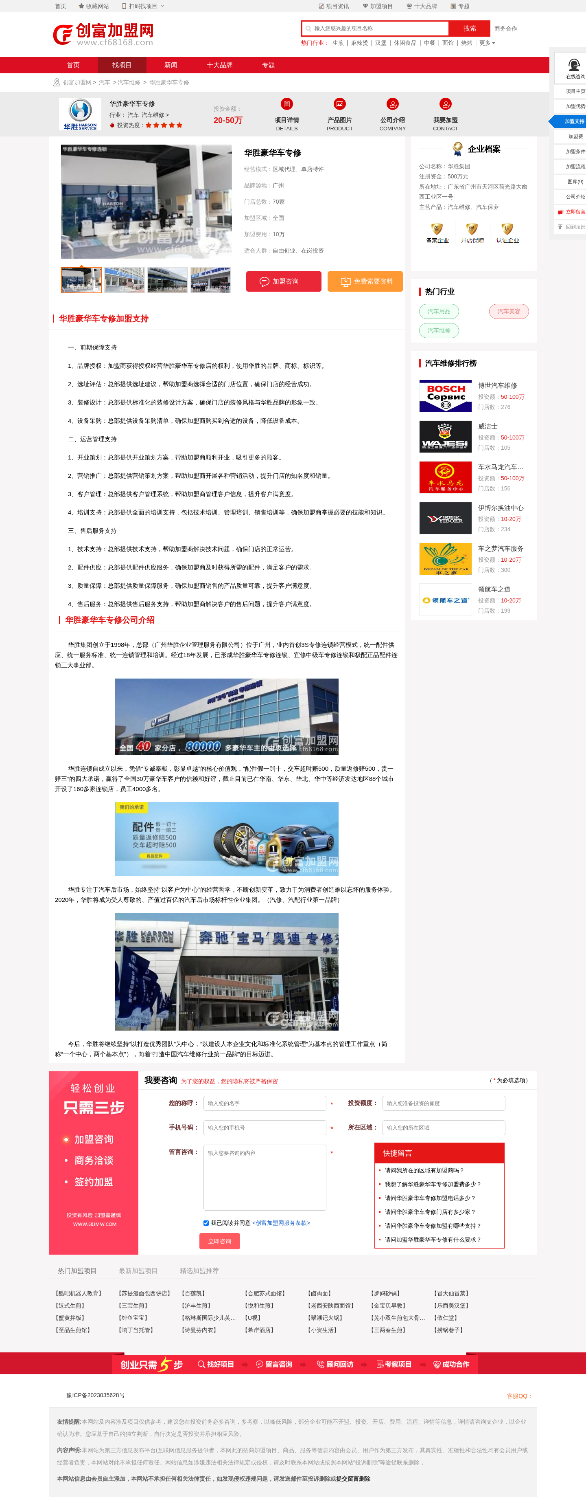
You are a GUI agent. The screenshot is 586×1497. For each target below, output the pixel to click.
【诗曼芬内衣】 (199, 1330)
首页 (73, 65)
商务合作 (505, 28)
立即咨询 (219, 1241)
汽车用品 (439, 311)
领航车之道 (494, 589)
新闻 (170, 65)
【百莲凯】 (193, 1293)
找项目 (122, 65)
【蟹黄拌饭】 (70, 1318)
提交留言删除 (353, 1478)
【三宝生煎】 (133, 1305)
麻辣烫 (359, 43)
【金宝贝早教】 (388, 1305)
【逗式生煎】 (70, 1305)
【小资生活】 (322, 1330)
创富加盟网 (77, 82)
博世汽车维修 (497, 385)
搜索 (470, 28)
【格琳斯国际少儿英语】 (209, 1318)
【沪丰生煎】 (196, 1305)
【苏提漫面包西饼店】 (144, 1293)
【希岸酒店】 (259, 1330)
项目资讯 (333, 6)
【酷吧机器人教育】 (78, 1293)
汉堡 (381, 43)
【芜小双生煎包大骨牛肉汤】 (398, 1318)
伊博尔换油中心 (501, 507)
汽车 (104, 82)
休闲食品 (405, 43)
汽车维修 (129, 82)
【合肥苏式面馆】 (265, 1293)
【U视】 (252, 1318)
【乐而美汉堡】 (451, 1305)
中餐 (429, 43)
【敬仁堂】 (445, 1318)
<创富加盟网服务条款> (281, 1223)
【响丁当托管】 (136, 1330)
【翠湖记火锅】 (325, 1318)
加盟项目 (377, 6)
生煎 (338, 43)
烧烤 (466, 43)
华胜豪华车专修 (169, 82)
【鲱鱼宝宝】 (133, 1318)
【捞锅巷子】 (448, 1330)
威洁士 (488, 426)
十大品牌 (421, 6)
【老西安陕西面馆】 (330, 1305)
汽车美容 (509, 311)
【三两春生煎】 (388, 1330)
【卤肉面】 (319, 1293)
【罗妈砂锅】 (385, 1293)
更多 (485, 43)
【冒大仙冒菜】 (451, 1293)
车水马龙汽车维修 (504, 467)
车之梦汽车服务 (501, 548)
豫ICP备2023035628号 (95, 1395)
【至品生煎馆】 (73, 1330)
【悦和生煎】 (259, 1305)
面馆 (448, 43)
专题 (459, 6)
